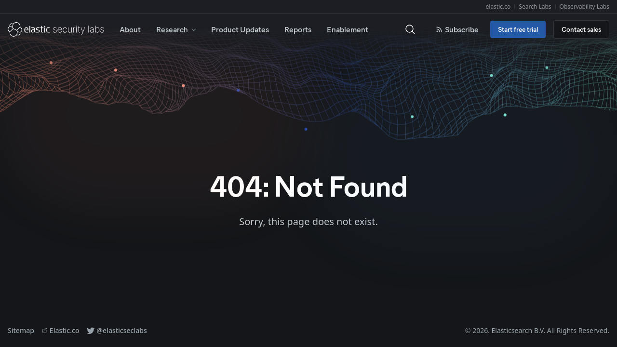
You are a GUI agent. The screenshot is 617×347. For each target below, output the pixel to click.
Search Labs (535, 6)
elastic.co (498, 6)
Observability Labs (584, 6)
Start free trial (518, 29)
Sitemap (21, 330)
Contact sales (581, 29)
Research (177, 29)
